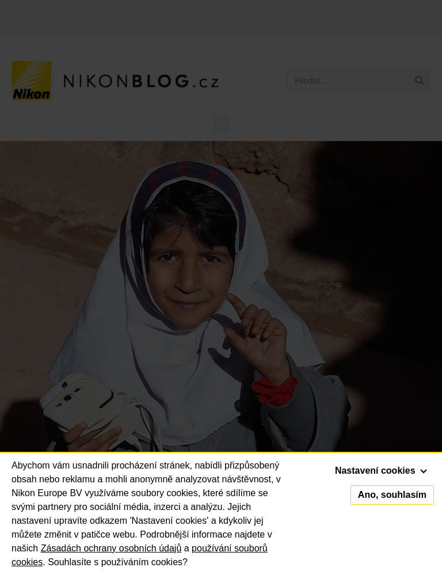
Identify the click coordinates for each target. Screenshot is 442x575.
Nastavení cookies (381, 470)
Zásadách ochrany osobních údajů (111, 548)
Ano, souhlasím (392, 495)
